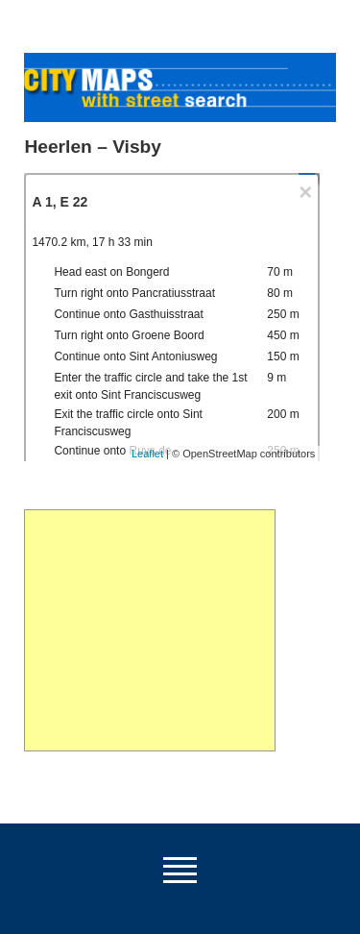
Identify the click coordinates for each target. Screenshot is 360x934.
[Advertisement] (149, 630)
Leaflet (147, 453)
